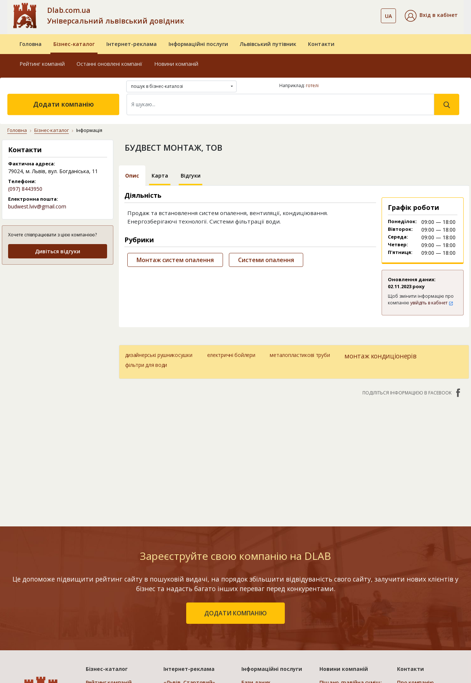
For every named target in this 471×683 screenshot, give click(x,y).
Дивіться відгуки (57, 251)
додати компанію (235, 510)
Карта (160, 175)
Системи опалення (266, 260)
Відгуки (191, 175)
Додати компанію (63, 104)
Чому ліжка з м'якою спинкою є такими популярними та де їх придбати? (347, 617)
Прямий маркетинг (266, 611)
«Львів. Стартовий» (189, 579)
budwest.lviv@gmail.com (37, 206)
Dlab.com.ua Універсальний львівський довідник (115, 15)
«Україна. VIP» (181, 622)
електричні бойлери (231, 354)
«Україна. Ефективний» (193, 600)
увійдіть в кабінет (431, 303)
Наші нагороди (416, 600)
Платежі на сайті (419, 632)
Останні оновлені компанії (109, 63)
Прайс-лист (412, 622)
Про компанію (415, 579)
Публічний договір (421, 590)
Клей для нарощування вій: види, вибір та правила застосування (349, 647)
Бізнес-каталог (74, 43)
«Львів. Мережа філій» (192, 590)
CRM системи (258, 600)
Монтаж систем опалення (175, 260)
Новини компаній (176, 63)
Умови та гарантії (420, 611)
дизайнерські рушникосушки (158, 354)
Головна (31, 43)
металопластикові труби (300, 354)
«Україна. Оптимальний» (196, 611)
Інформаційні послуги (198, 43)
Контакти (321, 43)
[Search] (280, 104)
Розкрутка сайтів (263, 632)
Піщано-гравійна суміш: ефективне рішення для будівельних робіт (350, 587)
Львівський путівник (268, 43)
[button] (431, 15)
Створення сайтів (264, 622)
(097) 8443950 (25, 188)
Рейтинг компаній (42, 63)
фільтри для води (146, 364)
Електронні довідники (270, 590)
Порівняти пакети (186, 632)
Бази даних (255, 579)
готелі (312, 85)
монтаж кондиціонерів (380, 355)
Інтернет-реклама (131, 43)
